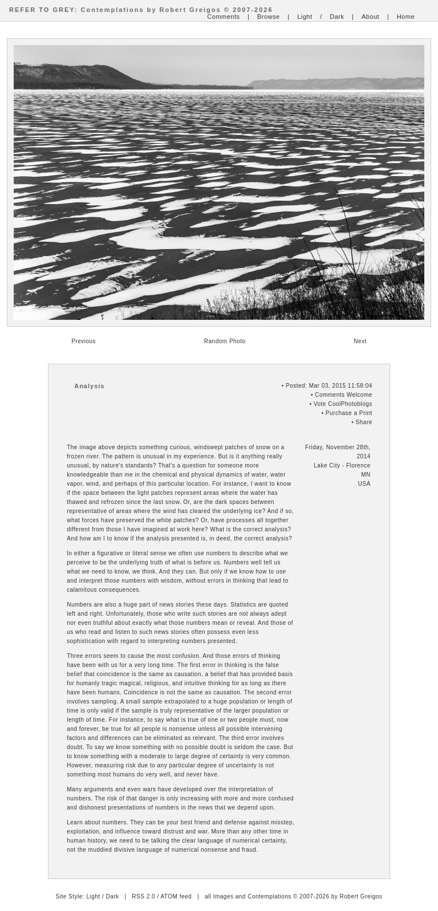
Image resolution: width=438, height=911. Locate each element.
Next (360, 341)
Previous (83, 341)
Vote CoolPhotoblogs (343, 404)
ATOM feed (176, 896)
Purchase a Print (349, 413)
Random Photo (225, 341)
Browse (268, 16)
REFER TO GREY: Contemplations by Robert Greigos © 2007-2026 (141, 9)
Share (364, 422)
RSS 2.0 (143, 896)
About (370, 16)
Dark (337, 16)
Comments (223, 16)
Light (304, 16)
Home (406, 16)
